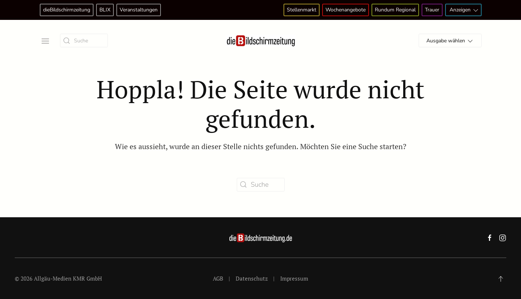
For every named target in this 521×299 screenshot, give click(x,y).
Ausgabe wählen (450, 41)
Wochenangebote (345, 9)
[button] (44, 40)
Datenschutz (252, 278)
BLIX (104, 9)
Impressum (294, 278)
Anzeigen (464, 10)
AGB (218, 278)
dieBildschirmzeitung (66, 9)
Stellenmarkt (301, 9)
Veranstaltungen (139, 9)
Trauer (432, 9)
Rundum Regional (395, 9)
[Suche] (84, 41)
